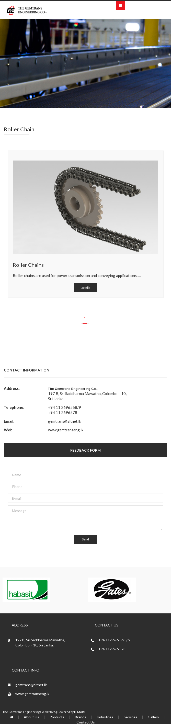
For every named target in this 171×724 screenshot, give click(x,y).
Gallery (153, 717)
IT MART (80, 712)
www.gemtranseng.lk (65, 430)
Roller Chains (28, 265)
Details (85, 288)
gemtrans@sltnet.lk (64, 421)
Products (57, 717)
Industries (105, 717)
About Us (31, 717)
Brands (80, 717)
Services (130, 717)
